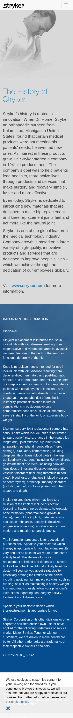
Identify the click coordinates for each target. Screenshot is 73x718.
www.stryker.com (28, 285)
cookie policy (20, 701)
